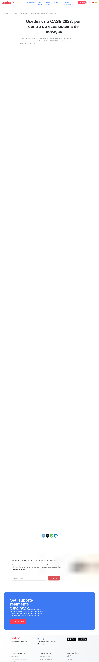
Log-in (88, 2)
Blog (16, 13)
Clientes (69, 659)
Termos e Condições (46, 659)
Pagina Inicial (7, 13)
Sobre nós (56, 2)
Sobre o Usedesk (45, 656)
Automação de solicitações (19, 659)
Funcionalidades (30, 2)
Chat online (14, 656)
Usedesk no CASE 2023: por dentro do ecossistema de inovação (38, 13)
